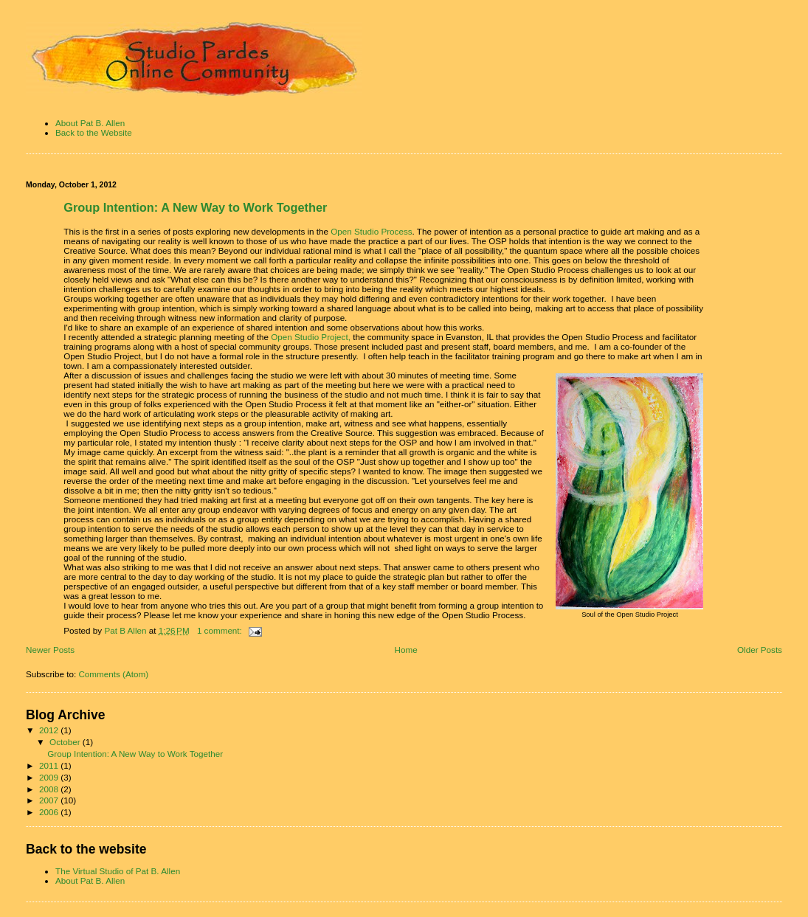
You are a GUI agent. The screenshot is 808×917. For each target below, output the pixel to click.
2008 (50, 789)
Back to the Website (93, 132)
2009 (50, 777)
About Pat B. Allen (90, 123)
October (66, 742)
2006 (50, 812)
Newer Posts (50, 649)
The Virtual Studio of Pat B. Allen (117, 871)
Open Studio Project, (310, 337)
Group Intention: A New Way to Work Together (195, 207)
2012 (50, 730)
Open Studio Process (371, 231)
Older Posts (759, 649)
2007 (50, 800)
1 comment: (220, 630)
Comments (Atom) (113, 674)
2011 (50, 765)
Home (406, 649)
